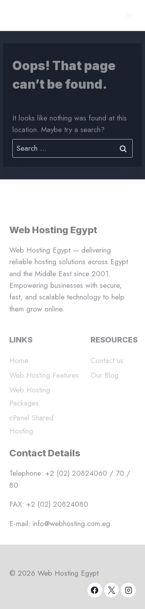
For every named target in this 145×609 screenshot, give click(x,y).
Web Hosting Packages (29, 402)
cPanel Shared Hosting (31, 430)
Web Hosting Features (43, 380)
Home (18, 366)
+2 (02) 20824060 (76, 476)
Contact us (106, 366)
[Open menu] (128, 15)
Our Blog (104, 380)
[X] (111, 590)
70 (120, 476)
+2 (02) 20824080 (57, 507)
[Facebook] (94, 590)
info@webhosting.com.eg (71, 526)
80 (13, 488)
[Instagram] (128, 590)
